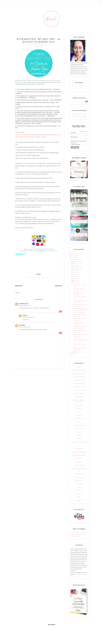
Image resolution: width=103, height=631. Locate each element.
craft (79, 490)
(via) (21, 82)
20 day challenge (79, 390)
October (75, 266)
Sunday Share (79, 477)
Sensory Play (79, 474)
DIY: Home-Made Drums (79, 312)
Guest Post (79, 429)
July (74, 272)
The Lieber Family (52, 251)
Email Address (78, 137)
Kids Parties (79, 435)
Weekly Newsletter (76, 144)
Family (79, 422)
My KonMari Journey (79, 452)
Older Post (58, 286)
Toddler (79, 484)
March (75, 280)
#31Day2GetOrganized (79, 370)
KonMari (79, 439)
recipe (79, 500)
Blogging (79, 397)
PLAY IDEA (79, 459)
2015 (73, 259)
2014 (73, 354)
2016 (73, 257)
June (74, 274)
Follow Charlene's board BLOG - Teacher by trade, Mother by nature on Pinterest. (78, 534)
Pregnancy (79, 462)
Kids (79, 432)
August (75, 270)
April (74, 278)
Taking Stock (79, 480)
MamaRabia (22, 325)
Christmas (79, 405)
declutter (79, 494)
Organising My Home (79, 455)
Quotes (48, 44)
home (79, 497)
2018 (73, 253)
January (75, 352)
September (76, 268)
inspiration (38, 44)
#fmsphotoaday (79, 383)
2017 (73, 255)
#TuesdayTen (31, 44)
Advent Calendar (79, 393)
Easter (79, 415)
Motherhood (79, 449)
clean (79, 487)
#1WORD (79, 367)
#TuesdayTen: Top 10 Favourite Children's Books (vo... (80, 340)
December (76, 261)
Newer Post (19, 286)
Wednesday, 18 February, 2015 (25, 306)
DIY (79, 412)
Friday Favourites (79, 425)
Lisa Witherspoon (23, 304)
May (74, 276)
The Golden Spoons (32, 251)
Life (44, 44)
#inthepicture (79, 387)
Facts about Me (79, 419)
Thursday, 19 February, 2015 (24, 327)
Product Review (79, 465)
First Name (78, 132)
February (75, 282)
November (76, 263)
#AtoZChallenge (79, 373)
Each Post (74, 143)
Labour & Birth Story (79, 442)
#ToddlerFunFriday (79, 377)
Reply (60, 312)
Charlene (24, 315)
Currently (79, 409)
